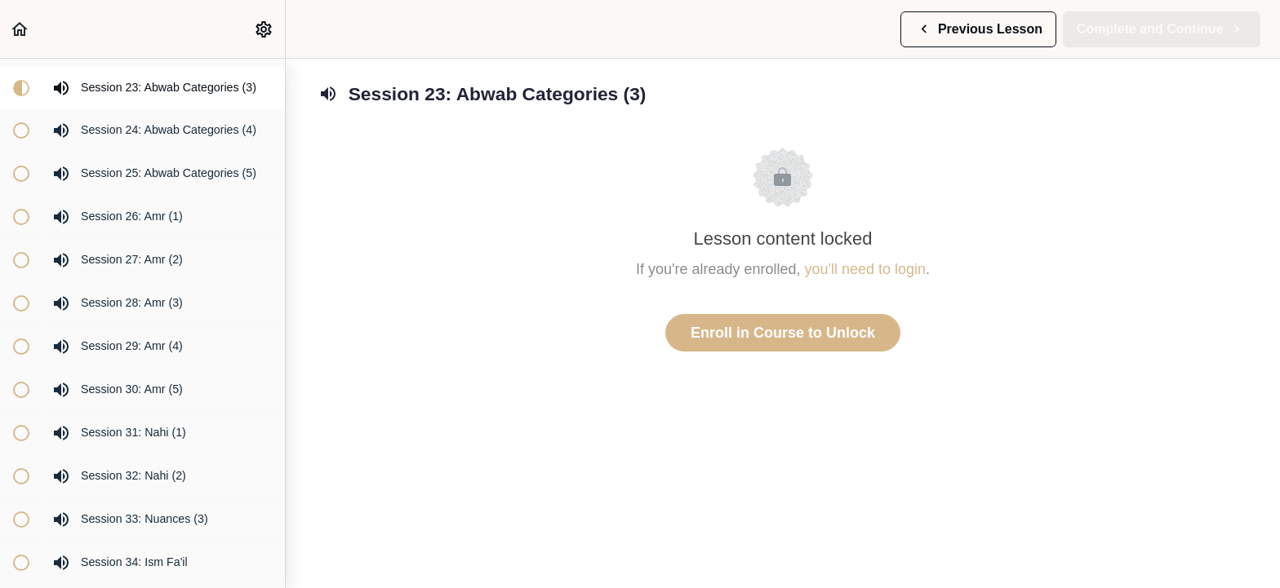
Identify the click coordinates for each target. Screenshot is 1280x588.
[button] (20, 29)
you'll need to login (866, 269)
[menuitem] (264, 29)
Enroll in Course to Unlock (783, 333)
